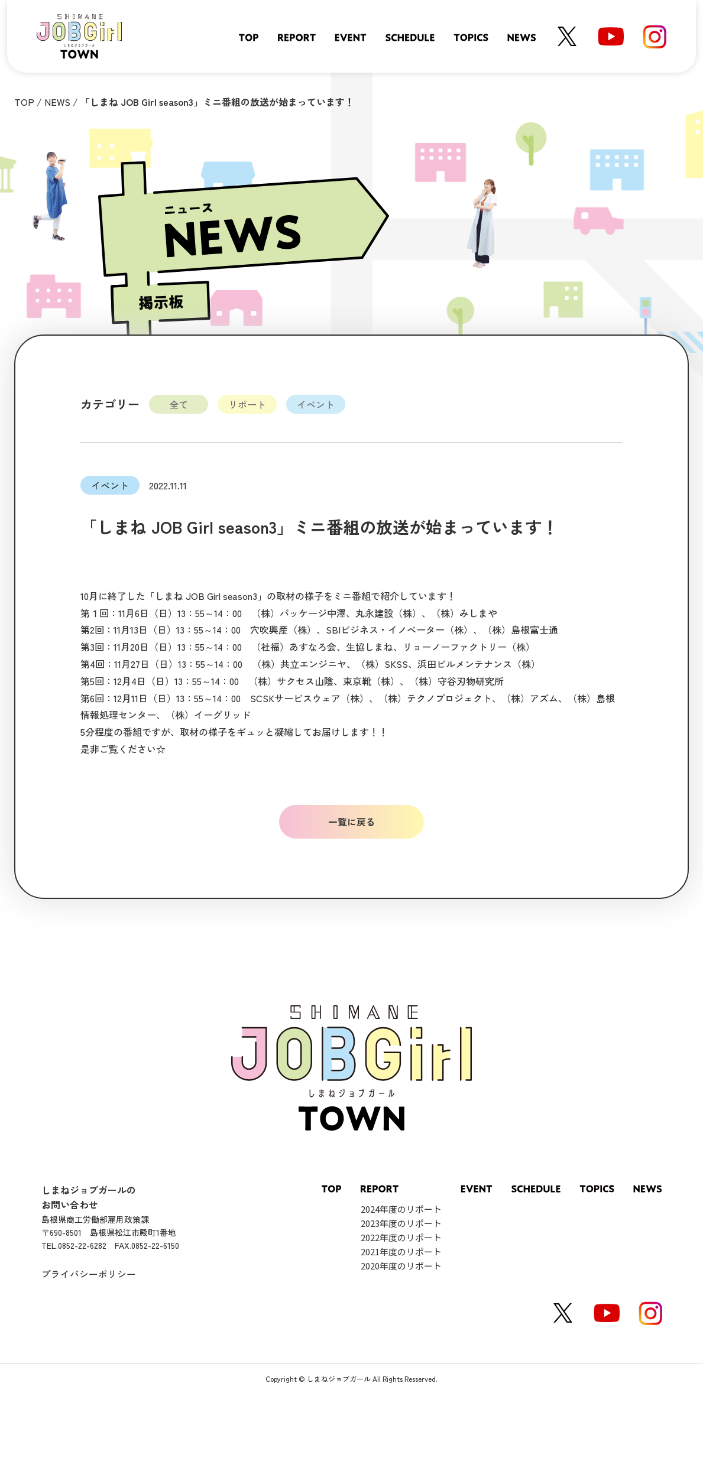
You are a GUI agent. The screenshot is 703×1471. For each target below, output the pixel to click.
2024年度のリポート (401, 1209)
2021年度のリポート (401, 1251)
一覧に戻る (351, 821)
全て (178, 404)
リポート (247, 404)
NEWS (57, 102)
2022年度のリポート (401, 1237)
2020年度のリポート (401, 1265)
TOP (24, 102)
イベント (316, 404)
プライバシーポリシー (88, 1274)
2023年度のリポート (401, 1223)
